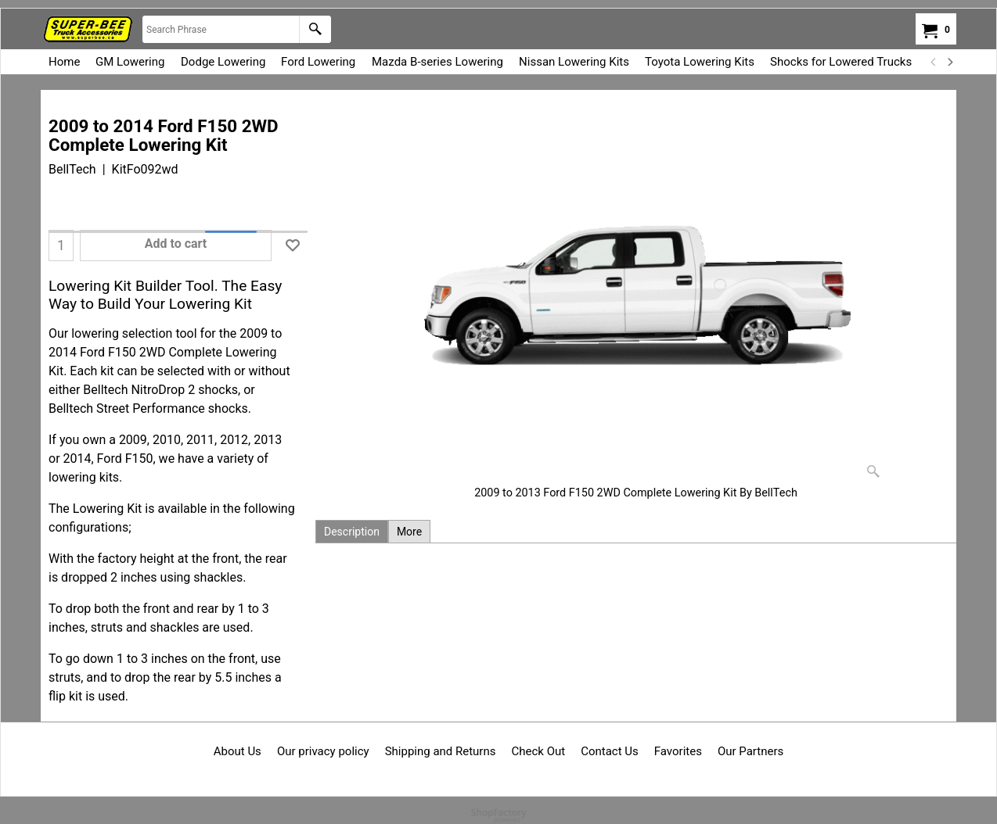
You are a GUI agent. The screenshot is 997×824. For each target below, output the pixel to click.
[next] (949, 62)
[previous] (934, 62)
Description (352, 531)
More (409, 531)
